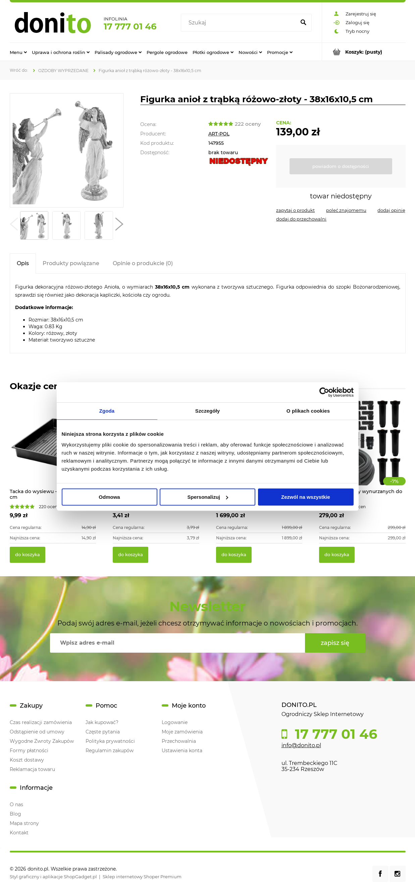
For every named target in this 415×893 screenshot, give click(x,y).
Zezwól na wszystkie (305, 497)
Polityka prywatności (110, 741)
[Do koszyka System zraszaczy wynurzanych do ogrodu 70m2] (337, 555)
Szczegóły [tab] (207, 411)
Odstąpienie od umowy (37, 732)
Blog (15, 814)
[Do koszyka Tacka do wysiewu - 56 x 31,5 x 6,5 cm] (27, 555)
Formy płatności (29, 751)
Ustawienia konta (182, 751)
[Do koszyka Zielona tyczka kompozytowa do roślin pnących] (130, 555)
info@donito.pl (301, 745)
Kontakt (19, 833)
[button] (14, 226)
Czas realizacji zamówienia (41, 722)
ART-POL (218, 134)
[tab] (23, 263)
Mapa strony (24, 823)
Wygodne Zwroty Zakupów (42, 741)
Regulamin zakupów (110, 751)
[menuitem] (18, 52)
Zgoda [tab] (107, 411)
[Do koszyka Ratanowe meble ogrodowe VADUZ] (234, 555)
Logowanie (175, 722)
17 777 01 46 (130, 26)
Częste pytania (103, 732)
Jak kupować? (102, 722)
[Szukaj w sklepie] (240, 23)
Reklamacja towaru (32, 769)
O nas (16, 804)
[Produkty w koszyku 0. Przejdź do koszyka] (364, 52)
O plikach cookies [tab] (308, 411)
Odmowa (109, 497)
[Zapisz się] (335, 643)
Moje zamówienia (182, 732)
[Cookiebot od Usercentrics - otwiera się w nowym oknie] (324, 392)
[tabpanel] (207, 313)
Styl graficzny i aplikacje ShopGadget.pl (53, 876)
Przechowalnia (179, 741)
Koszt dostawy (27, 760)
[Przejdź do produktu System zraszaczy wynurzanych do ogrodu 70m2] (362, 449)
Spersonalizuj (207, 497)
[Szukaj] (303, 23)
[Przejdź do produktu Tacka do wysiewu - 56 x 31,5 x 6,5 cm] (53, 449)
